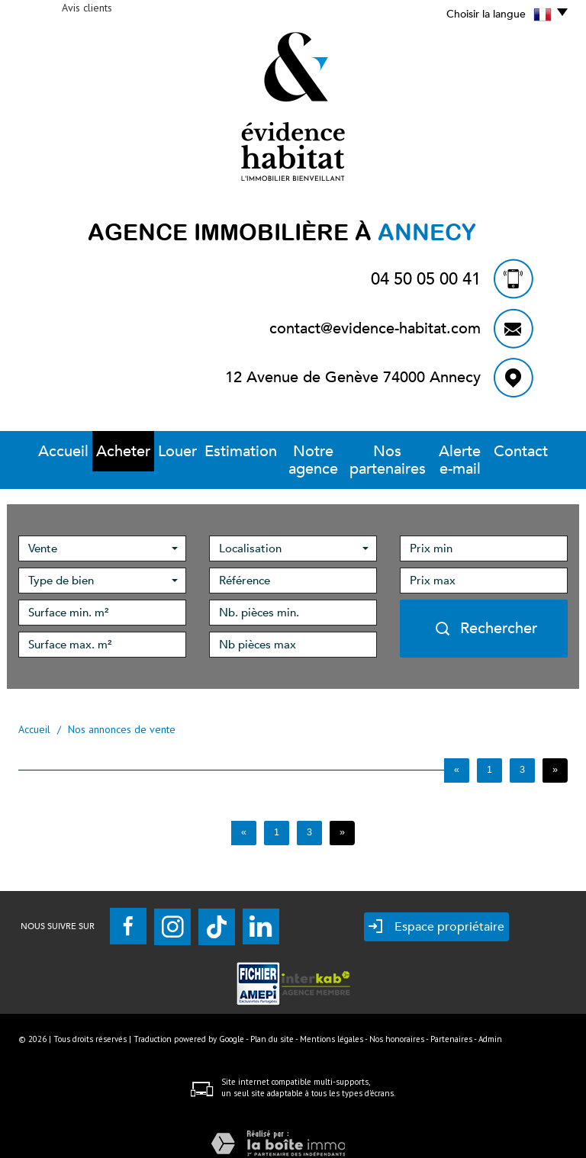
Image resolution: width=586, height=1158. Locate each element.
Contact (539, 451)
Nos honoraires (396, 1021)
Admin (490, 1021)
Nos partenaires (382, 451)
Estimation (213, 451)
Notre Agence (290, 451)
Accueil (45, 451)
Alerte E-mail (470, 451)
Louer (154, 451)
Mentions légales (331, 1021)
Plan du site (272, 1021)
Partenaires (451, 1021)
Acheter (101, 451)
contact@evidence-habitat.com (375, 328)
